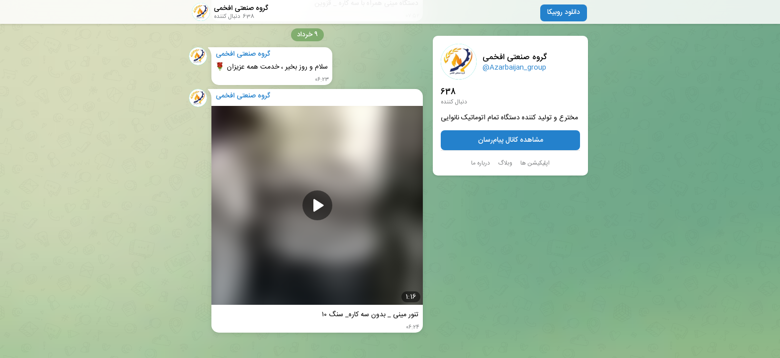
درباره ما (480, 163)
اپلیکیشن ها (535, 163)
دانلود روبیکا (563, 12)
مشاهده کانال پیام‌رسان (510, 140)
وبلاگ (505, 163)
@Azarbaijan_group (514, 68)
